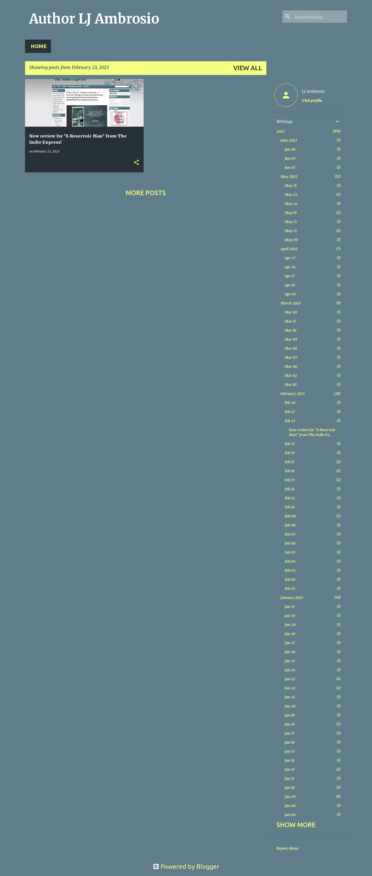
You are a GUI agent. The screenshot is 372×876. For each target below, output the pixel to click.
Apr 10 (290, 285)
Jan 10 (290, 787)
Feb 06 (290, 543)
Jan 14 (290, 760)
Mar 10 (290, 330)
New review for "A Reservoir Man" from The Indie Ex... (312, 432)
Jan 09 (290, 796)
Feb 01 (290, 588)
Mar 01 (291, 384)
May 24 (291, 203)
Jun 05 (290, 158)
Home (39, 46)
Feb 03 (290, 570)
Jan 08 (290, 805)
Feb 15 (290, 480)
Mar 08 (291, 348)
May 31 (291, 185)
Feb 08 (290, 525)
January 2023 (292, 597)
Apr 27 (290, 258)
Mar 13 (290, 321)
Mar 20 (291, 312)
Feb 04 (290, 561)
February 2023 (293, 393)
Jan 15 (290, 751)
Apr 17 (290, 276)
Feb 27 (290, 411)
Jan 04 (290, 814)
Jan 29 (290, 624)
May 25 (291, 194)
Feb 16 (290, 471)
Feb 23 (290, 420)
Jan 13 (290, 769)
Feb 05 (290, 552)
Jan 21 (290, 697)
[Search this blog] (320, 16)
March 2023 (291, 303)
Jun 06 (290, 149)
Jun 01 (290, 167)
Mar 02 (291, 375)
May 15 (291, 221)
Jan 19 (290, 715)
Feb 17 (290, 462)
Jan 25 (290, 661)
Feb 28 (290, 402)
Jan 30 (290, 615)
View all (247, 68)
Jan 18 (290, 724)
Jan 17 (290, 733)
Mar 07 (291, 357)
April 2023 (289, 249)
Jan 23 (290, 679)
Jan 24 (290, 670)
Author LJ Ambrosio (94, 18)
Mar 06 (291, 366)
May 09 (291, 240)
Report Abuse (287, 848)
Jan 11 (289, 778)
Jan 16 (290, 742)
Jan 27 (290, 643)
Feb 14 (290, 489)
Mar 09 (291, 339)
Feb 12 (290, 498)
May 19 (291, 212)
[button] (136, 162)
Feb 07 (290, 534)
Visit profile (312, 100)
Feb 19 (290, 453)
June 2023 (289, 140)
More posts (146, 192)
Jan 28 (290, 633)
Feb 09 (290, 516)
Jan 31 (290, 606)
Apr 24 (290, 267)
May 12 (291, 230)
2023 (280, 131)
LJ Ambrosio (313, 91)
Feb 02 (290, 579)
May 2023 (289, 176)
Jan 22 (290, 688)
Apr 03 (290, 294)
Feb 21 (290, 443)
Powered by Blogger (186, 866)
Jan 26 (290, 652)
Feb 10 (290, 507)
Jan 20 (290, 706)
